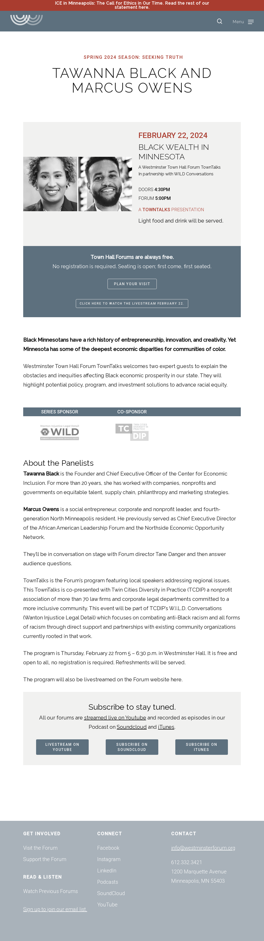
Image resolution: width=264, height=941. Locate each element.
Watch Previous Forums (50, 891)
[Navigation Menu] (243, 21)
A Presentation (171, 209)
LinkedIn (106, 871)
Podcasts (107, 882)
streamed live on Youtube (115, 718)
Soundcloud (132, 727)
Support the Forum (44, 859)
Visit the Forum (40, 848)
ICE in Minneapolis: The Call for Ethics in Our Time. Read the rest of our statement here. (132, 5)
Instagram (108, 859)
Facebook (108, 848)
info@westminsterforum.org (203, 848)
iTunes (166, 727)
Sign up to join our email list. (55, 909)
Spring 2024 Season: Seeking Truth (133, 57)
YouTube (107, 905)
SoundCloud (111, 893)
